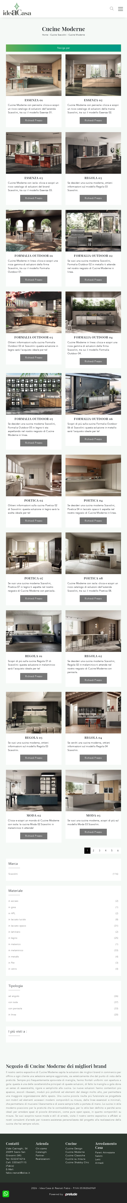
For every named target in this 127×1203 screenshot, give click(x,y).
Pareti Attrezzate (105, 1152)
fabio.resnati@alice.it (18, 1172)
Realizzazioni (43, 1159)
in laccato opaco (63, 926)
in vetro (63, 969)
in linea (63, 1015)
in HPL (63, 913)
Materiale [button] (15, 891)
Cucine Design (73, 1148)
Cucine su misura (75, 1159)
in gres (63, 907)
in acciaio (63, 901)
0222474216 (18, 1159)
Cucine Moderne (76, 34)
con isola (63, 1002)
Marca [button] (13, 863)
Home (45, 34)
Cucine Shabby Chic (77, 1162)
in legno (63, 938)
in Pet (63, 963)
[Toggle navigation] (120, 8)
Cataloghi (41, 1152)
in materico (63, 944)
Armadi (99, 1163)
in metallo (63, 957)
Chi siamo (41, 1148)
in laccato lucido (63, 919)
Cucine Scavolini (58, 34)
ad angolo (63, 996)
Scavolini (63, 874)
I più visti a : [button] (17, 1031)
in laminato (63, 932)
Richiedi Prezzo (33, 120)
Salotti (99, 1156)
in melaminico (63, 950)
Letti (98, 1159)
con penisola (63, 1008)
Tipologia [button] (15, 986)
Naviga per (63, 48)
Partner (40, 1155)
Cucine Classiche (75, 1155)
